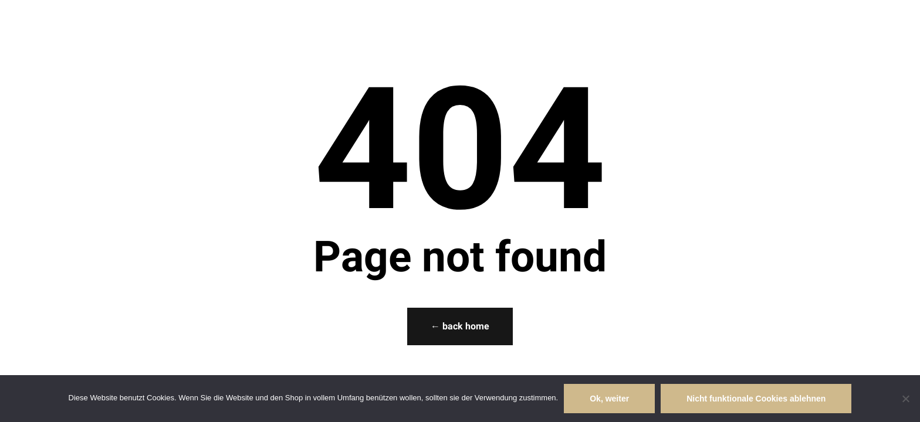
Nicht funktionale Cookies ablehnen (756, 398)
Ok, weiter (609, 398)
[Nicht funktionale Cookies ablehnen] (905, 398)
